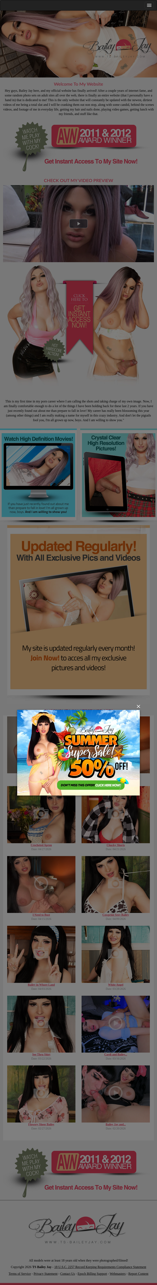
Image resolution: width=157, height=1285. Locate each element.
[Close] (138, 706)
